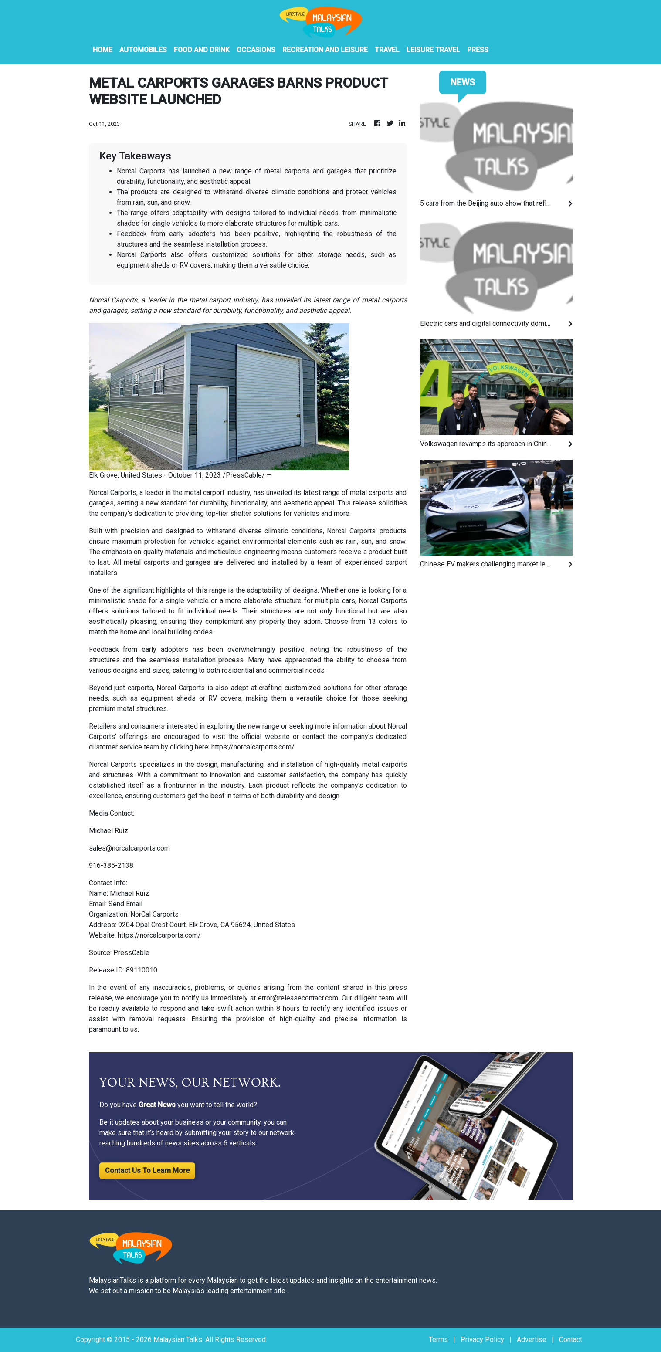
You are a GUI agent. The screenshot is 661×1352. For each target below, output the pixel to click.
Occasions (256, 50)
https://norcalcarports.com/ (253, 747)
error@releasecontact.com (298, 998)
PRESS (477, 50)
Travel (387, 50)
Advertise (531, 1339)
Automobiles (143, 50)
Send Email (125, 904)
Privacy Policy (482, 1339)
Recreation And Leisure (325, 50)
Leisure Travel (433, 50)
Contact (570, 1339)
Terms (438, 1339)
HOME (102, 50)
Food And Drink (202, 50)
